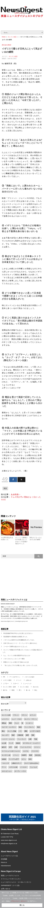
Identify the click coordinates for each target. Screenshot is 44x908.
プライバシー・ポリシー (19, 901)
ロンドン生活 (12, 37)
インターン (29, 723)
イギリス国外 (7, 680)
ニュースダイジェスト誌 (9, 856)
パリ (20, 731)
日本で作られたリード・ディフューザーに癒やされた (20, 643)
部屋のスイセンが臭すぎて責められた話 (16, 662)
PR (4, 677)
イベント (18, 680)
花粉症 (18, 743)
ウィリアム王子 (14, 759)
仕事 (30, 739)
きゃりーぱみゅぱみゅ (31, 763)
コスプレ (26, 751)
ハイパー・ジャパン (8, 739)
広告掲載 (4, 859)
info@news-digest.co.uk (9, 843)
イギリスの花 (13, 767)
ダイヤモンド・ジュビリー (31, 743)
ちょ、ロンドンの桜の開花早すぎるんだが (16, 655)
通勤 (25, 731)
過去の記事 (5, 704)
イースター (23, 767)
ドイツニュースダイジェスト (11, 751)
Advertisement (6, 866)
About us (4, 862)
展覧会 (4, 723)
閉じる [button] (22, 905)
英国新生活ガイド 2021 (22, 818)
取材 (13, 735)
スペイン (37, 747)
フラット (16, 715)
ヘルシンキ (5, 763)
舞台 (3, 731)
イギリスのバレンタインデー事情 (14, 659)
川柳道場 (20, 735)
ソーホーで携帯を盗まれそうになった (15, 646)
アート (4, 767)
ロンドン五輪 (12, 731)
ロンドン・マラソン (30, 719)
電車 (32, 735)
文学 (10, 747)
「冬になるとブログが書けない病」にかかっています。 (21, 665)
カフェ (24, 759)
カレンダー (5, 735)
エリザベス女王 (35, 731)
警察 (10, 723)
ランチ (11, 743)
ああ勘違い (15, 494)
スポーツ (16, 683)
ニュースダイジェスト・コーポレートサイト (16, 882)
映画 (13, 690)
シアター (6, 683)
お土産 (4, 743)
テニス (17, 723)
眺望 (30, 755)
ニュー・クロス (17, 719)
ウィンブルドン (29, 727)
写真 (35, 739)
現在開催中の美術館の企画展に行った (15, 636)
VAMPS (24, 755)
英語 (5, 488)
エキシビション (7, 771)
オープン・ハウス (20, 771)
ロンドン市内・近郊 (9, 687)
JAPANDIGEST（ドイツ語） (11, 885)
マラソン (24, 715)
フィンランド (21, 739)
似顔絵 (4, 759)
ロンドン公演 (6, 715)
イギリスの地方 (29, 677)
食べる (28, 690)
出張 (16, 747)
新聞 (27, 735)
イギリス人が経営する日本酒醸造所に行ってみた (18, 640)
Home (4, 37)
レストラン (5, 719)
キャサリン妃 (6, 755)
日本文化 (37, 755)
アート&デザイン (14, 677)
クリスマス (34, 751)
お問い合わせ (5, 889)
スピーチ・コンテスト (9, 727)
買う (20, 690)
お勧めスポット (17, 763)
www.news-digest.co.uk (7, 621)
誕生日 (4, 747)
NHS (30, 759)
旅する (5, 690)
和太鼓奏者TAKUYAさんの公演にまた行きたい (18, 633)
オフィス (33, 715)
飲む (35, 690)
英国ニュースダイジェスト (10, 875)
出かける (35, 687)
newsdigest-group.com (21, 621)
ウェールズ (33, 767)
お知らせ (28, 680)
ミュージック (27, 683)
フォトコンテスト (25, 747)
